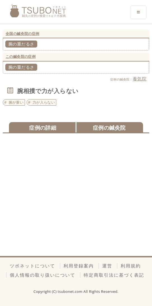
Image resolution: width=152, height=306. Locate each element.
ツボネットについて (32, 266)
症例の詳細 (42, 127)
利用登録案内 (79, 266)
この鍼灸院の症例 (21, 56)
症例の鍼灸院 (109, 127)
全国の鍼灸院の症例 (22, 33)
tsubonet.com (70, 291)
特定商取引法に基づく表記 (114, 275)
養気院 (139, 79)
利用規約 (131, 266)
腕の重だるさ (21, 44)
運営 (107, 266)
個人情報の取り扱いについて (42, 275)
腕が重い (16, 102)
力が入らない (43, 102)
